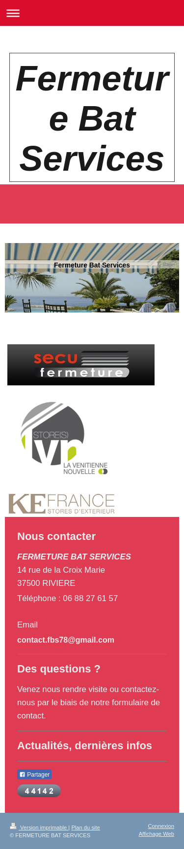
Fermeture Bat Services (91, 118)
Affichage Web (156, 834)
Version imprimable (39, 827)
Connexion (161, 826)
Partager (34, 774)
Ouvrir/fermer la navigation (92, 12)
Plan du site (85, 827)
